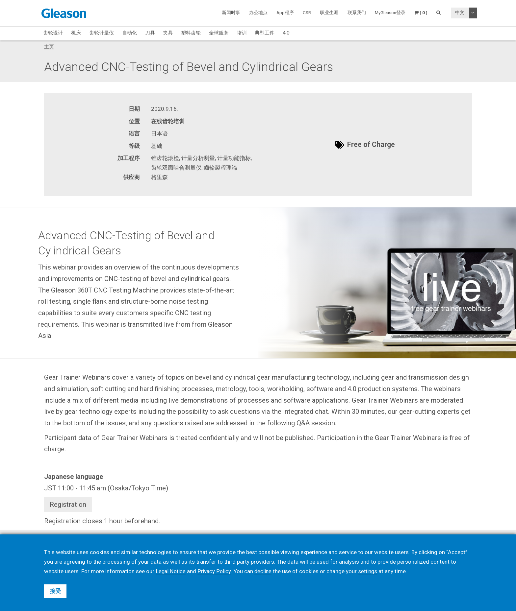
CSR (307, 12)
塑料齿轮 (191, 33)
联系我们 (357, 12)
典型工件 (264, 33)
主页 (49, 47)
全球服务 (219, 33)
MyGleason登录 (390, 12)
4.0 (286, 33)
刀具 (150, 33)
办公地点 (258, 12)
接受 (55, 591)
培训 (242, 33)
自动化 (129, 33)
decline (264, 571)
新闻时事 (231, 12)
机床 (76, 33)
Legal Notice (171, 571)
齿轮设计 (53, 33)
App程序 (285, 12)
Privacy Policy (215, 571)
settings (370, 571)
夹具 (168, 33)
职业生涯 (329, 12)
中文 (459, 12)
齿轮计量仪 (101, 33)
